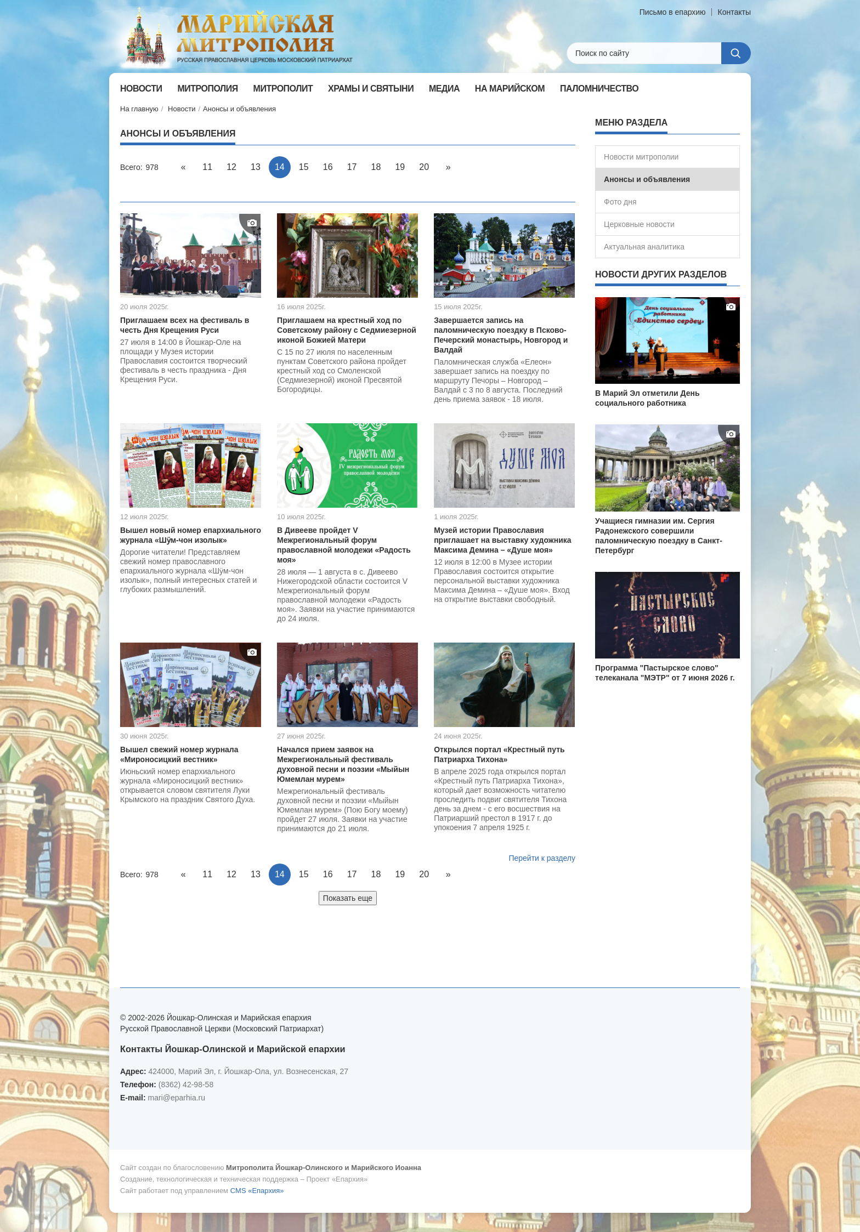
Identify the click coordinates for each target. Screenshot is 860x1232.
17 (352, 167)
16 (328, 167)
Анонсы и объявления (239, 109)
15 (304, 167)
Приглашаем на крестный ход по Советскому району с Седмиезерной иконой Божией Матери (346, 330)
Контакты (734, 12)
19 (400, 167)
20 (424, 167)
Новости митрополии (641, 156)
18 (376, 167)
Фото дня (620, 201)
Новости (181, 109)
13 (256, 167)
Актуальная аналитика (644, 246)
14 (280, 167)
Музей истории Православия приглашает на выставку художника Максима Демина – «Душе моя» (502, 540)
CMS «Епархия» (257, 1190)
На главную (139, 109)
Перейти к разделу (541, 858)
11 (207, 167)
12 (231, 167)
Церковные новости (639, 224)
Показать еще (347, 898)
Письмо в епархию (673, 12)
